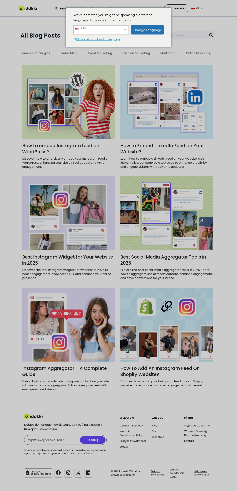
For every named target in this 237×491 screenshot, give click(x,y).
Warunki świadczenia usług (177, 473)
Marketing (168, 53)
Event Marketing (100, 53)
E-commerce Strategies (32, 53)
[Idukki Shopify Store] (38, 472)
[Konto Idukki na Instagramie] (68, 472)
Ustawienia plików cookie (201, 473)
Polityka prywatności (158, 473)
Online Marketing (198, 53)
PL (195, 8)
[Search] (211, 35)
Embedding (69, 53)
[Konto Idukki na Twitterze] (79, 472)
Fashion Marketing (136, 53)
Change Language (147, 30)
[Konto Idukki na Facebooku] (58, 472)
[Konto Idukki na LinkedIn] (89, 472)
